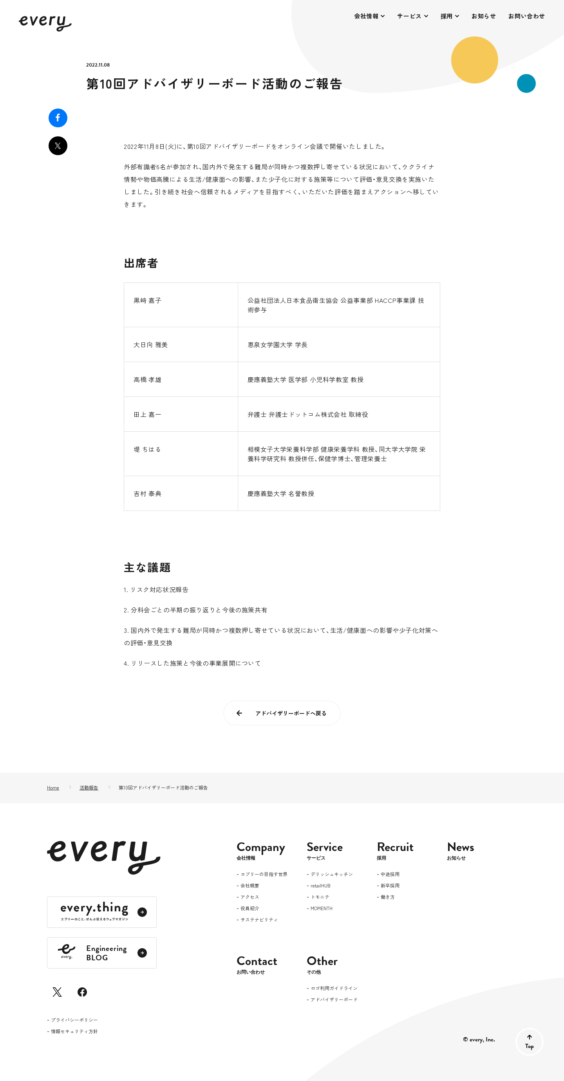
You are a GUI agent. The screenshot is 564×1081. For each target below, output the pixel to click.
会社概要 (249, 886)
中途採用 (390, 874)
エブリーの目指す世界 (263, 874)
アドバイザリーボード (334, 1000)
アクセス (249, 897)
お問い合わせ (526, 16)
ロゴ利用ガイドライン (334, 988)
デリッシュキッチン (332, 874)
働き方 (388, 897)
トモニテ (320, 897)
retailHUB (321, 886)
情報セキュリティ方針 (74, 1031)
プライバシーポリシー (74, 1020)
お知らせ (484, 16)
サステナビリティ (259, 920)
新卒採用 (390, 886)
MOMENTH (322, 908)
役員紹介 (249, 908)
